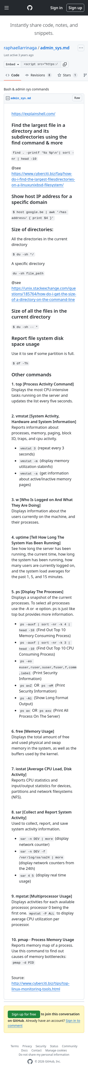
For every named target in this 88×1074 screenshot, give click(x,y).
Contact (36, 1050)
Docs (24, 1050)
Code (12, 75)
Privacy (27, 1046)
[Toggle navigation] (6, 8)
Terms (15, 1046)
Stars (67, 75)
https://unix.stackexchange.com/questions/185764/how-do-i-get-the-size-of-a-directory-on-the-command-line (43, 294)
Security (41, 1046)
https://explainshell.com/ (33, 113)
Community (69, 1046)
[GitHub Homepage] (30, 1062)
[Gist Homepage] (30, 8)
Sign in (56, 7)
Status (54, 1046)
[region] (44, 551)
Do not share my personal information (44, 1055)
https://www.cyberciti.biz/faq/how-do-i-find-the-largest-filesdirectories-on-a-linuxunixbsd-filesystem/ (43, 179)
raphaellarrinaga (20, 48)
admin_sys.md (54, 48)
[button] (65, 64)
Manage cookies (56, 1050)
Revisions (38, 75)
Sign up (75, 7)
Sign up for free (24, 1014)
